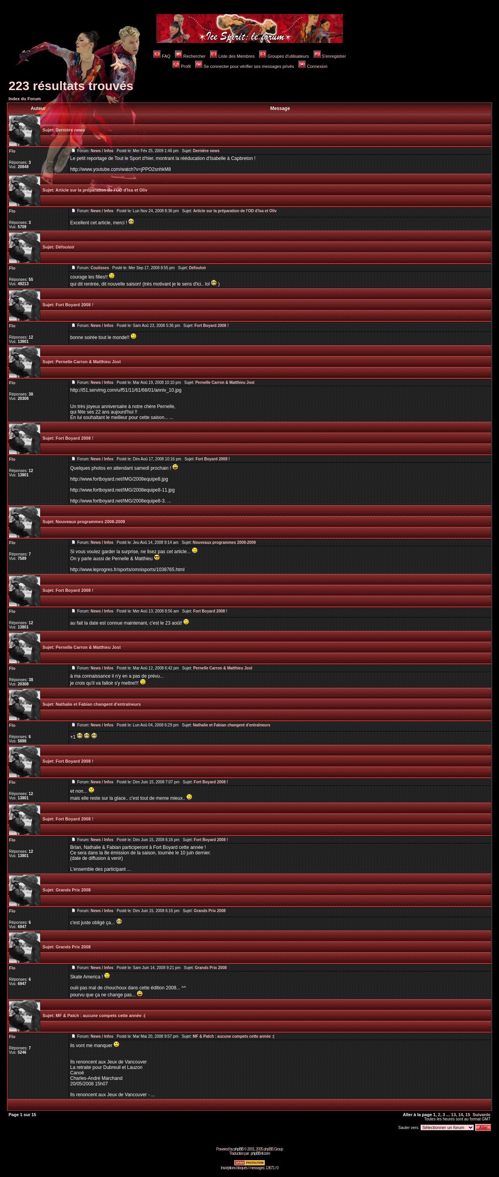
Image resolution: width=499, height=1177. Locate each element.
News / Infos (101, 151)
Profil (182, 66)
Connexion (313, 66)
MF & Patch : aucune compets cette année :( (100, 1015)
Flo (12, 151)
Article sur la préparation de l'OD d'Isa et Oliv (101, 190)
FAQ (162, 56)
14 (460, 1114)
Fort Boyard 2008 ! (75, 304)
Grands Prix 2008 (73, 890)
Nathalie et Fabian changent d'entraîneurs (98, 704)
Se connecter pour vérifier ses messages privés (244, 66)
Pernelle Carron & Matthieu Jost (88, 361)
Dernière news (70, 130)
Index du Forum (25, 98)
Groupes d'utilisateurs (284, 56)
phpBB (238, 1149)
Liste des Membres (232, 56)
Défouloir (65, 247)
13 (453, 1114)
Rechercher (190, 56)
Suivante (481, 1114)
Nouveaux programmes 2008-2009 (90, 521)
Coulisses (99, 268)
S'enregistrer (330, 56)
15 (467, 1114)
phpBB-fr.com (260, 1153)
